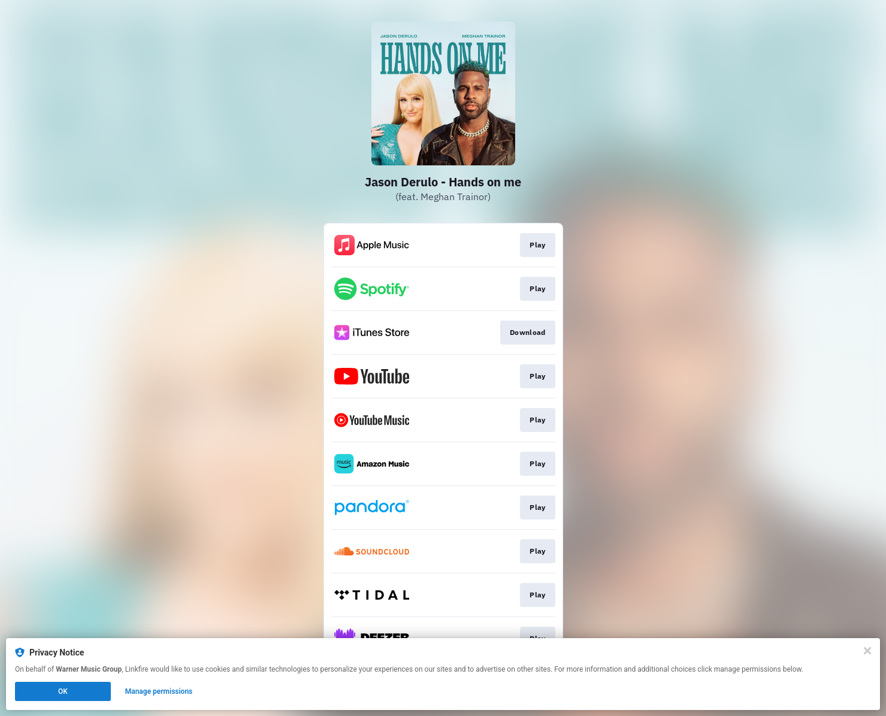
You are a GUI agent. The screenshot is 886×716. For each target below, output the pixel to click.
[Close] (867, 650)
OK (63, 691)
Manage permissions (159, 691)
